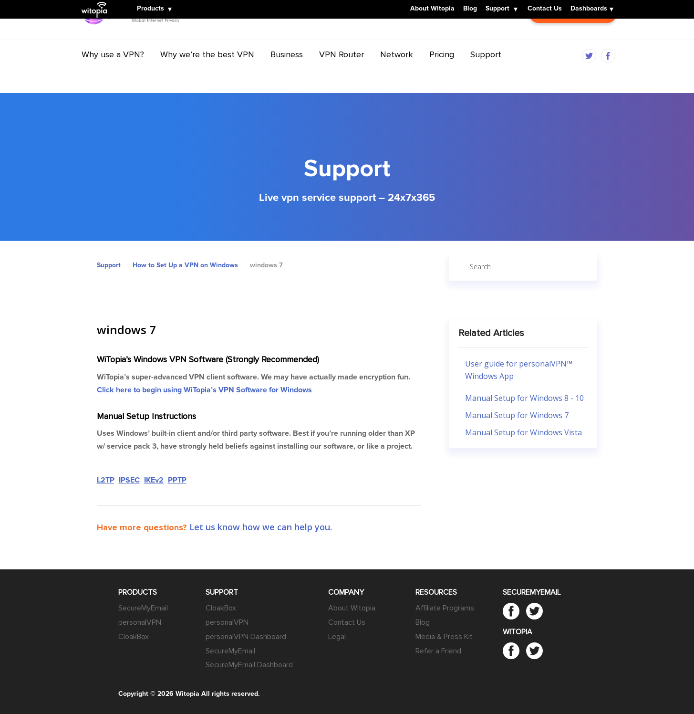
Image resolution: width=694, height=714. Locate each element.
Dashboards (588, 9)
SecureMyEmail (143, 608)
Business (286, 73)
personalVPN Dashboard (246, 636)
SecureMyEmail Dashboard (249, 665)
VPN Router (341, 73)
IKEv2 (154, 480)
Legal (337, 636)
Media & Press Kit (444, 636)
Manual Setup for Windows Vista (523, 432)
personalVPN (139, 622)
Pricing (441, 73)
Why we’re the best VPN (207, 73)
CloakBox (133, 636)
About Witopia (432, 9)
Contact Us (545, 9)
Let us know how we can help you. (260, 527)
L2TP (105, 480)
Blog (470, 9)
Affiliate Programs (444, 608)
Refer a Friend (438, 651)
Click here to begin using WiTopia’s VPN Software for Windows (204, 390)
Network (396, 73)
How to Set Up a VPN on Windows (185, 265)
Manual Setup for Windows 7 (517, 415)
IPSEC (129, 480)
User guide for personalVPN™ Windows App (518, 369)
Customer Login (572, 38)
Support (497, 9)
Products (150, 9)
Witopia (97, 3)
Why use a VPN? (113, 73)
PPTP (177, 480)
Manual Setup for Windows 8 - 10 (524, 398)
